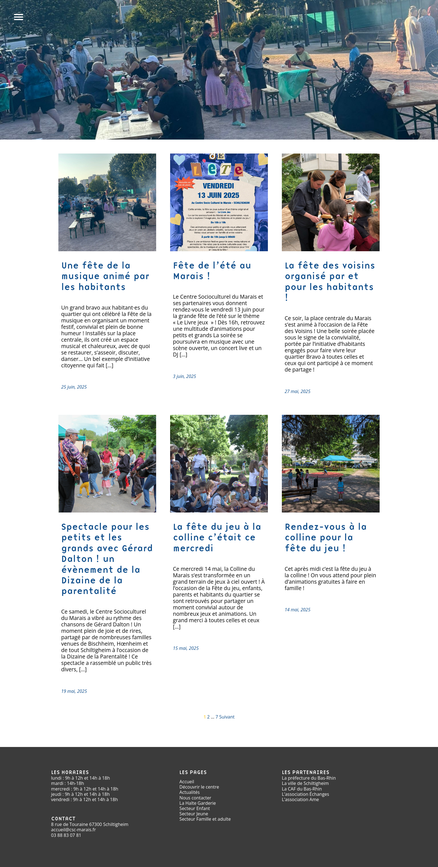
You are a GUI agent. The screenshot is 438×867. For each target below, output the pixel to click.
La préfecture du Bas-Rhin (309, 778)
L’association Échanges (305, 794)
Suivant (227, 717)
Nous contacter (195, 798)
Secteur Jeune (193, 814)
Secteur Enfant (194, 808)
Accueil (186, 782)
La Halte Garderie (197, 803)
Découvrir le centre (199, 787)
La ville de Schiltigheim (305, 783)
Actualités (189, 792)
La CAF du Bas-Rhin (302, 789)
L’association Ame (300, 799)
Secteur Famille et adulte (205, 819)
